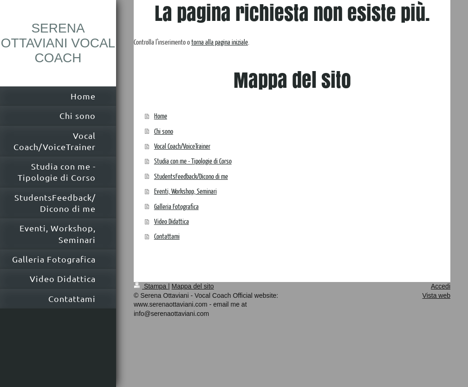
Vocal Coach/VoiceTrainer (182, 145)
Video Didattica (171, 220)
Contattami (167, 235)
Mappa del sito (193, 286)
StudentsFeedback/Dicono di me (191, 175)
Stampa (151, 286)
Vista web (436, 295)
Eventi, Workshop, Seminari (185, 190)
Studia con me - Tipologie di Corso (193, 160)
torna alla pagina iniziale (219, 41)
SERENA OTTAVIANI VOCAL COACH (58, 43)
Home (160, 115)
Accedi (440, 286)
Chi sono (163, 130)
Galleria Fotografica (176, 206)
